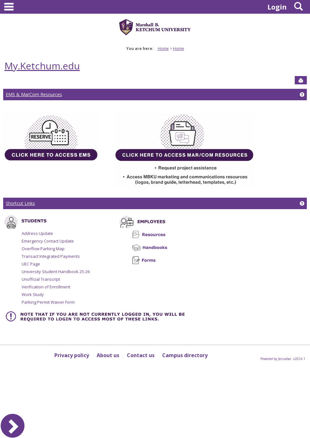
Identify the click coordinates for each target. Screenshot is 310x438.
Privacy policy (71, 355)
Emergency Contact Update (48, 241)
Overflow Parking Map (43, 248)
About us (108, 355)
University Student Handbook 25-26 (56, 271)
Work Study (33, 294)
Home (163, 48)
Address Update (37, 233)
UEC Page (31, 264)
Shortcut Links (20, 203)
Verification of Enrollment (46, 287)
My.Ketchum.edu (42, 65)
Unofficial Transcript (41, 279)
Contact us (141, 355)
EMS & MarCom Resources (34, 94)
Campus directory (185, 355)
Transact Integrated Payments (51, 256)
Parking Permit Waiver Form (48, 302)
